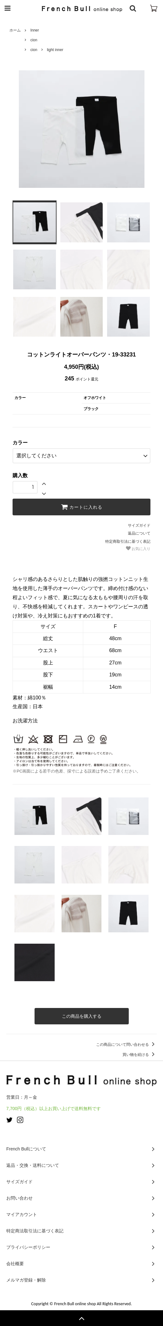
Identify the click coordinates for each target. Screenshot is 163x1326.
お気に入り (138, 548)
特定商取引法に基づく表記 (127, 541)
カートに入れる (81, 506)
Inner (34, 30)
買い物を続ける (139, 1054)
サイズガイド (139, 525)
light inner (55, 50)
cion (33, 40)
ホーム (15, 30)
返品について (139, 533)
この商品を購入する (81, 1016)
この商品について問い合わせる (126, 1044)
